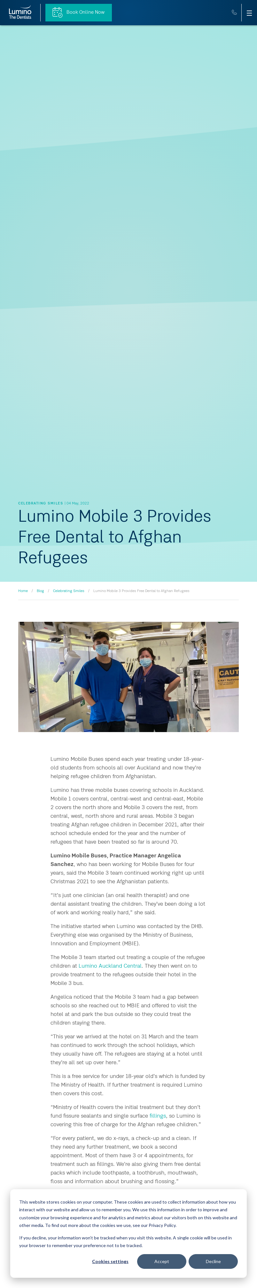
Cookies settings (110, 1261)
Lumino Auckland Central (110, 966)
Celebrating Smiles (68, 591)
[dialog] (128, 1233)
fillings (158, 1116)
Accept (161, 1261)
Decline (213, 1261)
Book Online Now (78, 12)
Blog (40, 591)
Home (23, 591)
